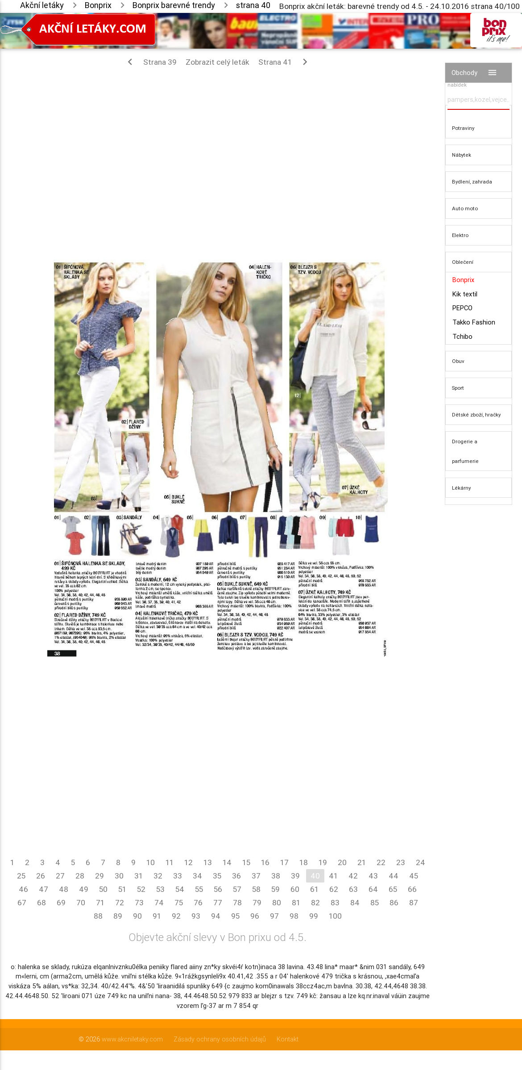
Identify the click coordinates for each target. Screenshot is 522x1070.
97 (274, 916)
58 (256, 889)
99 (313, 916)
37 (256, 876)
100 (335, 916)
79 (257, 903)
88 (98, 916)
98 (294, 916)
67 (21, 903)
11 (170, 862)
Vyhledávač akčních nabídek (471, 81)
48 (63, 889)
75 (178, 903)
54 (179, 889)
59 (275, 889)
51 (122, 889)
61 (314, 889)
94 (215, 916)
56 (218, 889)
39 (295, 876)
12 (188, 862)
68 (41, 903)
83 (335, 903)
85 (374, 903)
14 (227, 862)
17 (284, 862)
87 (413, 903)
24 (420, 862)
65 (393, 889)
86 (393, 903)
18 (303, 862)
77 (217, 903)
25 (21, 876)
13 (207, 862)
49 (83, 889)
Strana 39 (150, 61)
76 (198, 903)
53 (160, 889)
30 (119, 876)
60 (294, 889)
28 (79, 876)
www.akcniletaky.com (132, 1039)
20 (342, 862)
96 (254, 916)
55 (199, 889)
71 (100, 903)
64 (373, 889)
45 (413, 876)
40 (315, 876)
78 (237, 903)
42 (353, 876)
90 (137, 916)
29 (99, 876)
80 (276, 903)
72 (119, 903)
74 (159, 903)
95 (235, 916)
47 (43, 889)
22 (381, 862)
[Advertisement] (217, 137)
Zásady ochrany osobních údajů (220, 1039)
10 (150, 862)
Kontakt (287, 1039)
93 (195, 916)
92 (176, 916)
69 (61, 903)
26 (40, 876)
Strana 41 (284, 61)
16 (265, 862)
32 (157, 876)
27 (60, 876)
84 (355, 903)
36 (236, 876)
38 (275, 876)
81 (296, 903)
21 (361, 862)
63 (353, 889)
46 (23, 889)
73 (139, 903)
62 (333, 889)
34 (197, 876)
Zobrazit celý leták (217, 62)
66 (412, 889)
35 (217, 876)
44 (393, 876)
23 (400, 862)
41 (333, 876)
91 (157, 916)
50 (103, 889)
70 (80, 903)
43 (373, 876)
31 (138, 876)
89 (117, 916)
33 (177, 876)
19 (323, 862)
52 (141, 889)
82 (315, 903)
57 (237, 889)
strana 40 (253, 5)
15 (246, 862)
